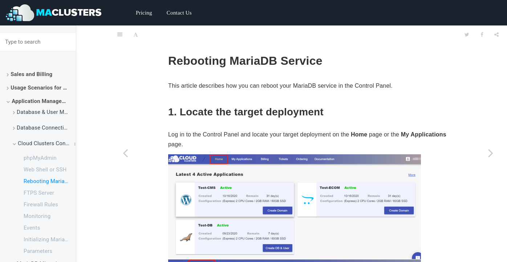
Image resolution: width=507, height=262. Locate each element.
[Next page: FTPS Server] (490, 153)
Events (32, 228)
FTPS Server (39, 193)
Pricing (144, 13)
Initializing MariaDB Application (50, 239)
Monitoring (37, 216)
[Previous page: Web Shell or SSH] (125, 153)
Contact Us (179, 13)
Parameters (38, 251)
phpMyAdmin (40, 158)
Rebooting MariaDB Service (50, 181)
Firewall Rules (41, 204)
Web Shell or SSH (45, 169)
